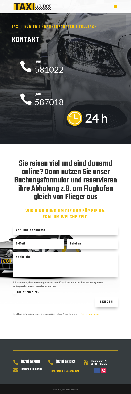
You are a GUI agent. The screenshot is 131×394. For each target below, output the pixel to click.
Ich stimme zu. (45, 292)
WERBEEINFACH (70, 389)
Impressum (57, 371)
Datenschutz (72, 371)
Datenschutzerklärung (91, 314)
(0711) (38, 62)
